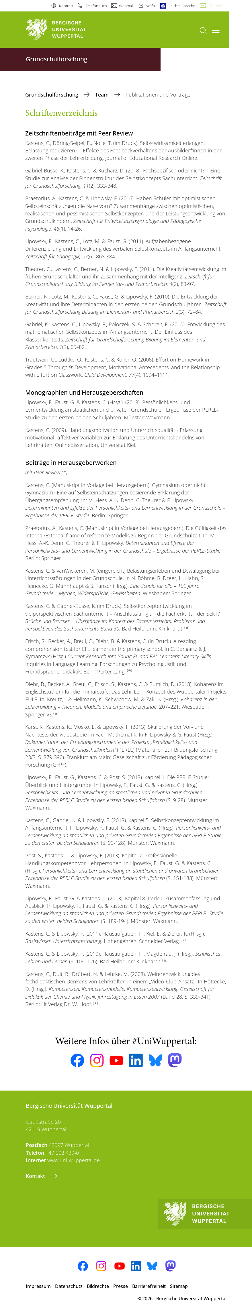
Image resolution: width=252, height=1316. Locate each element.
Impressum (38, 1286)
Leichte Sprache (182, 5)
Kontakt (36, 1175)
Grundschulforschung (52, 94)
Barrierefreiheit (149, 1286)
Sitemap (179, 1286)
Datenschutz (69, 1286)
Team (102, 94)
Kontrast (66, 5)
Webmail (126, 5)
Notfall (151, 5)
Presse (120, 1286)
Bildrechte (98, 1286)
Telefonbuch (96, 5)
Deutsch (217, 5)
